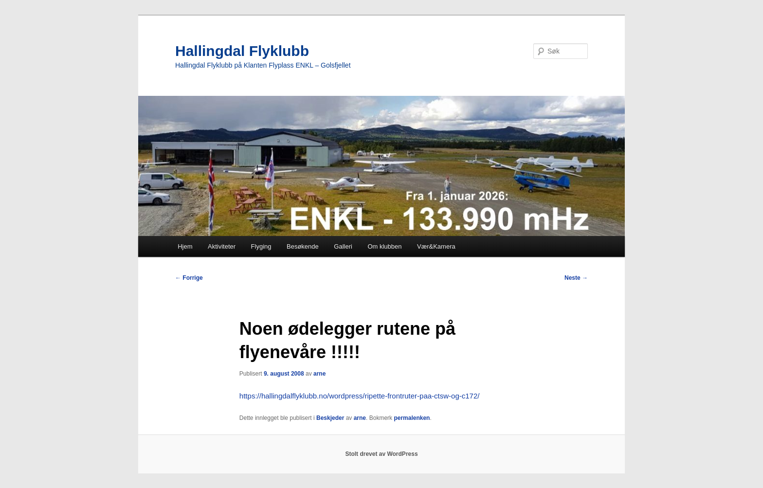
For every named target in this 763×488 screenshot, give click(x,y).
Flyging (261, 246)
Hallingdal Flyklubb (242, 51)
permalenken (412, 418)
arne (319, 373)
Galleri (343, 246)
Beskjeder (330, 418)
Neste (576, 277)
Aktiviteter (222, 246)
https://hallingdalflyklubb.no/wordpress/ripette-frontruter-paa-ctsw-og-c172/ (359, 396)
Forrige (189, 277)
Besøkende (303, 246)
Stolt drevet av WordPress (381, 454)
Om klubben (384, 246)
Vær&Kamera (436, 246)
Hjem (185, 246)
